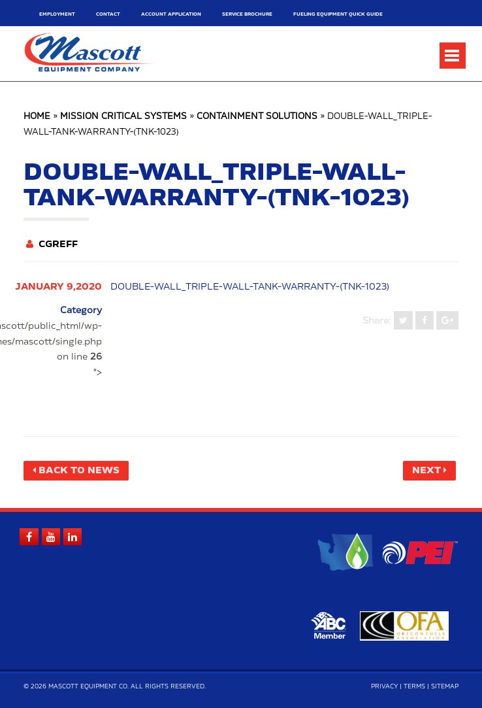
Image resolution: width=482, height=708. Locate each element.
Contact (108, 14)
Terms (414, 687)
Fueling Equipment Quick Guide (338, 14)
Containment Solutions (257, 116)
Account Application (171, 14)
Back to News (79, 470)
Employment (57, 14)
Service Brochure (247, 14)
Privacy (384, 687)
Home (37, 116)
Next (426, 470)
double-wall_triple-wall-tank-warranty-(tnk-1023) (249, 287)
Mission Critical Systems (123, 116)
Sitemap (444, 687)
